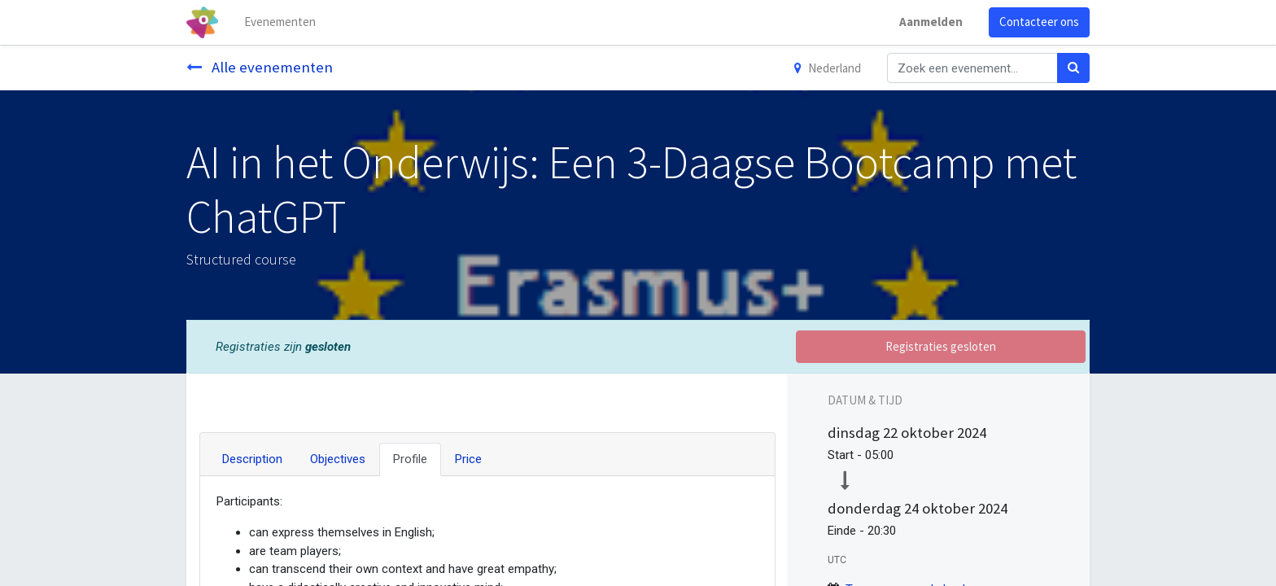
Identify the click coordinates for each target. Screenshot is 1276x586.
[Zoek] (1073, 68)
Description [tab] (252, 459)
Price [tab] (468, 459)
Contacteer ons (1039, 21)
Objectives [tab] (337, 459)
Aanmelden (931, 21)
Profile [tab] (410, 459)
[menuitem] (280, 22)
